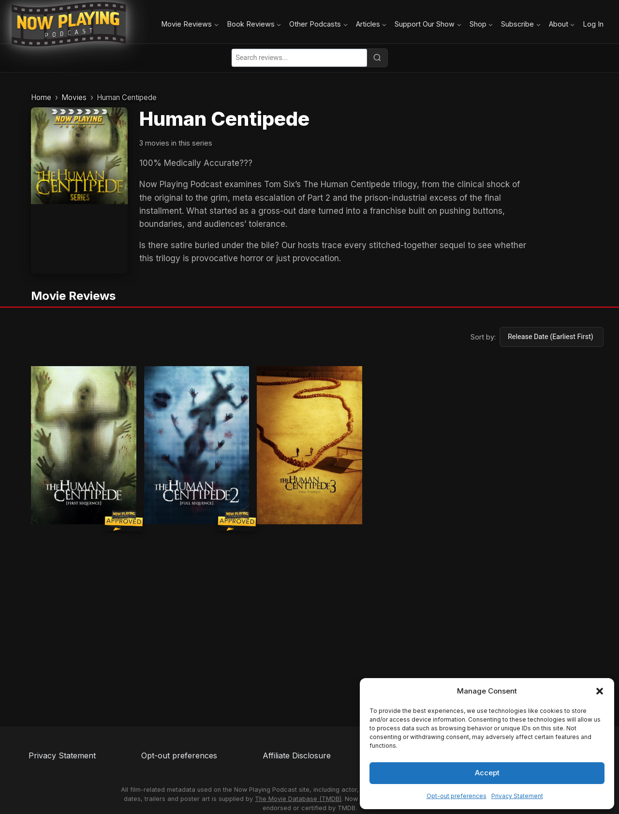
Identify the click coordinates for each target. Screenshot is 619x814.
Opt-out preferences (456, 795)
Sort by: (483, 337)
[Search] (377, 57)
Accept (487, 772)
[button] (599, 691)
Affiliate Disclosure (297, 755)
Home (41, 97)
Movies (74, 97)
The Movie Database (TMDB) (298, 798)
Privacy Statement (517, 795)
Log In (593, 24)
